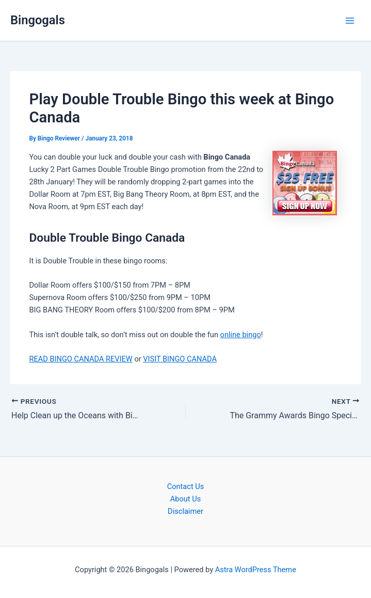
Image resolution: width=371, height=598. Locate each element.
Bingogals (37, 20)
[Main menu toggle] (350, 21)
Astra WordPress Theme (255, 569)
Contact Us (185, 486)
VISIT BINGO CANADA (180, 359)
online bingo (240, 334)
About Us (185, 498)
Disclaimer (185, 511)
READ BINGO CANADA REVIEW (80, 359)
